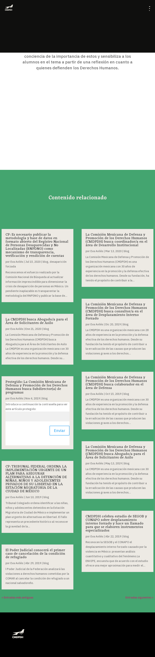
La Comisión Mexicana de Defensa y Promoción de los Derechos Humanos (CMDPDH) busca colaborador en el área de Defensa (116, 382)
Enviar (59, 430)
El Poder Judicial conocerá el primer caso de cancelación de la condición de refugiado (35, 553)
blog (45, 262)
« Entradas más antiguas (17, 597)
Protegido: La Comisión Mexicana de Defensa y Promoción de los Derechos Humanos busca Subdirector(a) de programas (36, 387)
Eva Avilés (16, 262)
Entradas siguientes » (139, 597)
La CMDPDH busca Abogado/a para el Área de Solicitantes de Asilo (36, 321)
